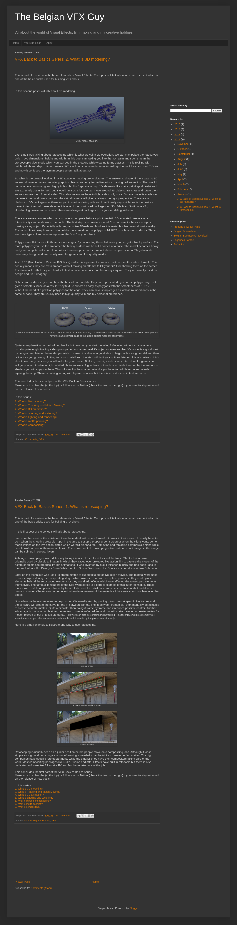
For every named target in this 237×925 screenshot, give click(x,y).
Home (15, 42)
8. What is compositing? (30, 424)
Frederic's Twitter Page (187, 226)
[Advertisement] (87, 471)
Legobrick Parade (184, 240)
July (180, 164)
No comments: (64, 434)
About (49, 42)
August (181, 159)
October (182, 148)
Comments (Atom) (41, 888)
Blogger (134, 908)
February (182, 189)
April (180, 179)
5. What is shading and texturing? (36, 413)
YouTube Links (32, 42)
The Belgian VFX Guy (59, 17)
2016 (177, 124)
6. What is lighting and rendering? (36, 417)
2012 (177, 139)
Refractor (179, 244)
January (182, 194)
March (181, 184)
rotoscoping (44, 820)
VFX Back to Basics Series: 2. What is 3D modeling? (62, 59)
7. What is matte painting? (31, 421)
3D (25, 439)
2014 (177, 129)
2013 (177, 134)
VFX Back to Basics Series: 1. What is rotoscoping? (61, 506)
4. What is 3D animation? (31, 409)
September (184, 153)
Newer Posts (23, 881)
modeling (33, 439)
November (183, 143)
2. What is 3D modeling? (29, 788)
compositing (30, 820)
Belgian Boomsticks (185, 231)
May (180, 174)
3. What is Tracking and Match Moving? (37, 791)
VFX (41, 439)
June (180, 169)
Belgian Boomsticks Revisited (191, 235)
